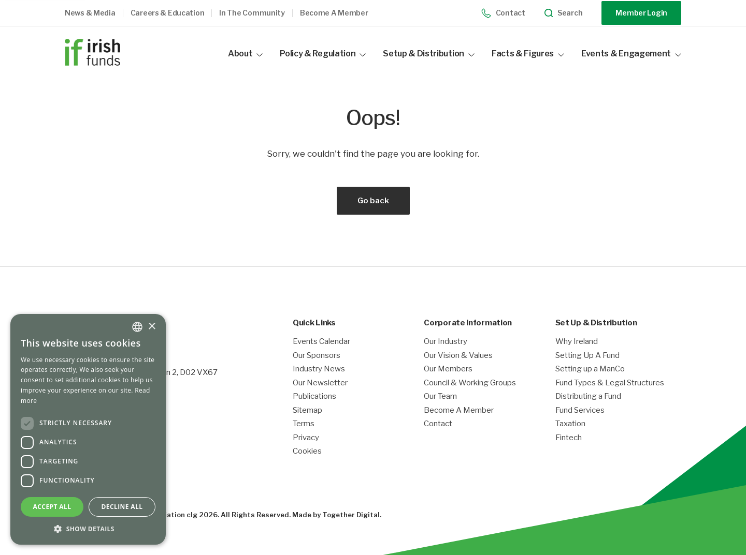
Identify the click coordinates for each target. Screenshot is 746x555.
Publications (314, 396)
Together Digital (351, 515)
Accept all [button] (52, 506)
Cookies (307, 451)
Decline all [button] (122, 506)
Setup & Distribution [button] (429, 53)
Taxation (570, 423)
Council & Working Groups (470, 383)
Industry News (319, 369)
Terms (303, 423)
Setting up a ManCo (590, 369)
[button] (98, 13)
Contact (503, 13)
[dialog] (88, 429)
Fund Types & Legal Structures (609, 383)
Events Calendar (321, 341)
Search (563, 13)
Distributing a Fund (588, 396)
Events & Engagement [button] (631, 53)
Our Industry (445, 341)
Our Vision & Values (458, 355)
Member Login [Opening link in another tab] (641, 12)
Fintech (568, 437)
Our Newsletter (320, 383)
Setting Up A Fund (587, 355)
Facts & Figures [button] (528, 53)
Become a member (334, 13)
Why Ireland (576, 341)
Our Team (440, 396)
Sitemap (307, 410)
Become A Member (459, 410)
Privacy (306, 437)
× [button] (151, 327)
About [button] (245, 53)
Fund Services (580, 410)
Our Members (448, 369)
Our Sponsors (316, 355)
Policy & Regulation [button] (323, 53)
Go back (373, 200)
